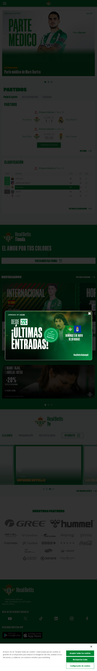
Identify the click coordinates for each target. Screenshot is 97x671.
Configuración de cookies (80, 666)
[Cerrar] (91, 646)
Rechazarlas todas (80, 660)
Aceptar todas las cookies (80, 653)
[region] (48, 657)
